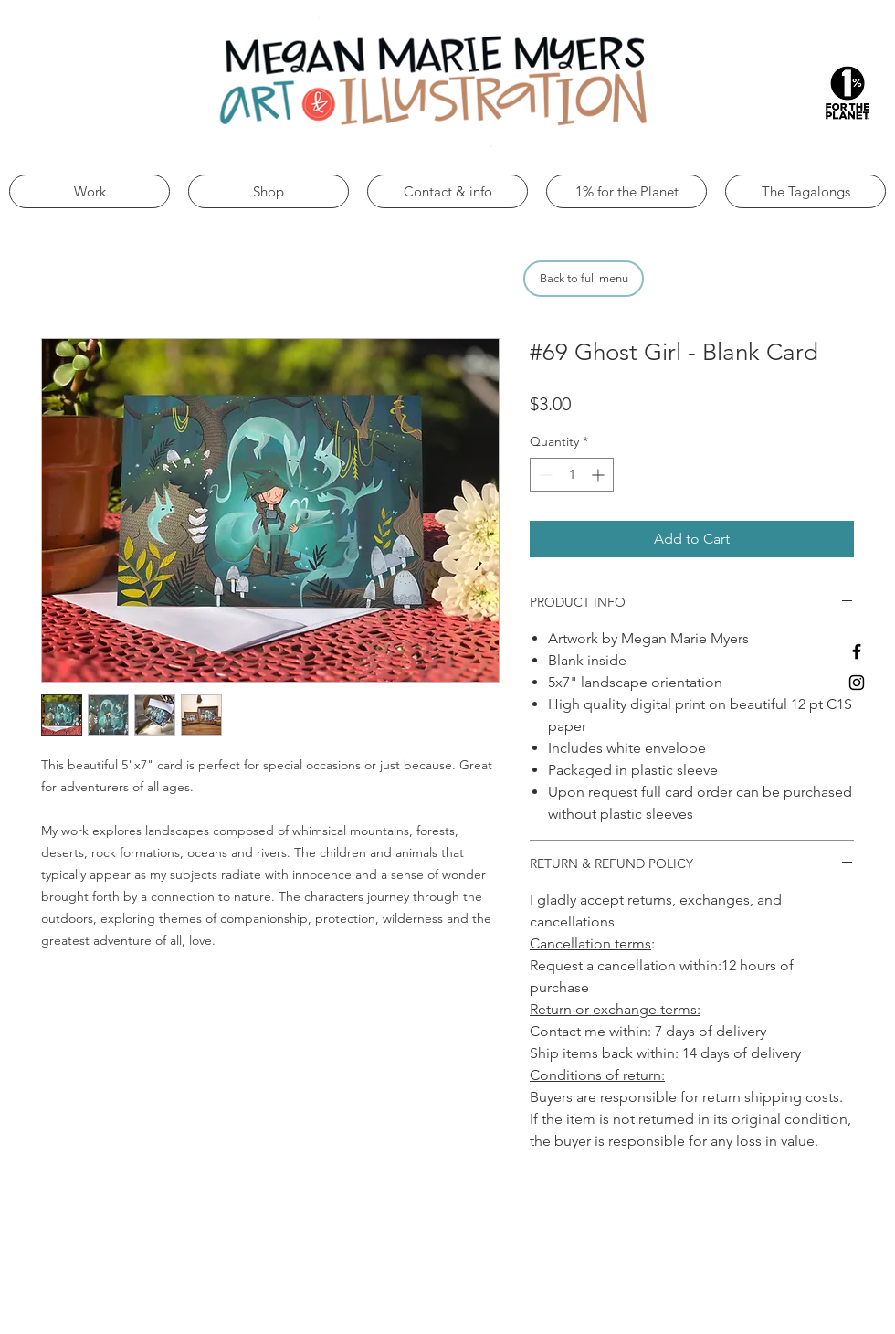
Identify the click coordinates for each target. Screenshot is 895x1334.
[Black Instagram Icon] (857, 682)
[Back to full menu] (583, 278)
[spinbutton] (571, 475)
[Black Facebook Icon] (857, 651)
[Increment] (599, 475)
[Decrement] (543, 475)
